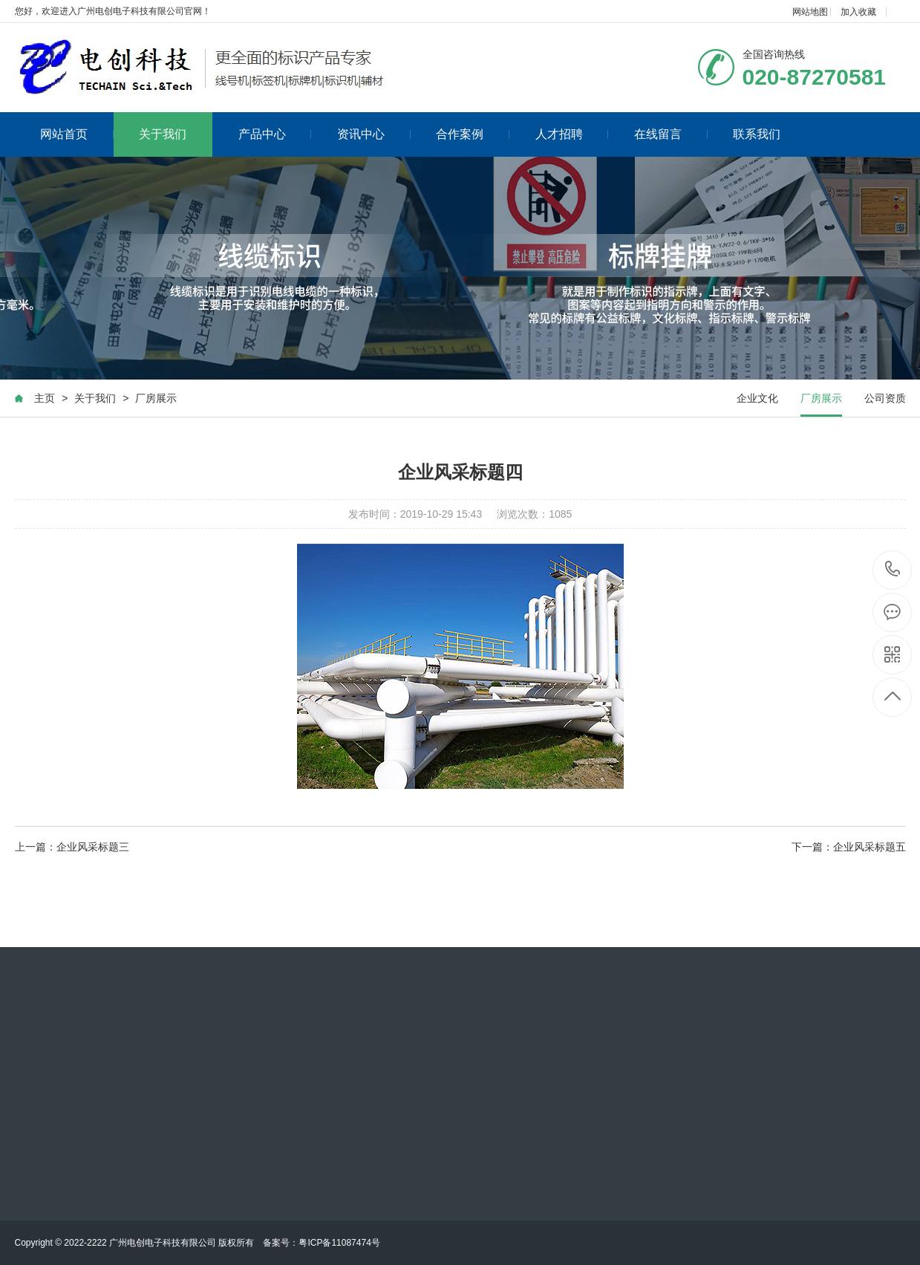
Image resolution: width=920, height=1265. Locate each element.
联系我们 (756, 134)
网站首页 (77, 134)
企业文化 (757, 398)
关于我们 (162, 134)
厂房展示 (156, 398)
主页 (44, 398)
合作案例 (472, 134)
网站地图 (810, 12)
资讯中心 (374, 134)
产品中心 (275, 134)
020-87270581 (893, 570)
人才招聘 (572, 134)
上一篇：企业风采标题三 (72, 847)
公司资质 (885, 398)
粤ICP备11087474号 (338, 1243)
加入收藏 (858, 12)
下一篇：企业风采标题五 (849, 847)
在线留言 (671, 134)
